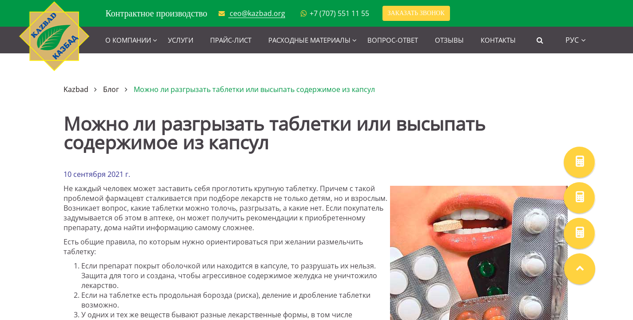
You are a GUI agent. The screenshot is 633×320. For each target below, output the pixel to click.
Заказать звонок (416, 13)
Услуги (180, 40)
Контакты (498, 40)
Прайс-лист (230, 40)
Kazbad (76, 89)
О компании (128, 40)
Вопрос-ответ (392, 40)
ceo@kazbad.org (257, 13)
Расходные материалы (309, 40)
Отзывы (449, 40)
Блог (111, 89)
